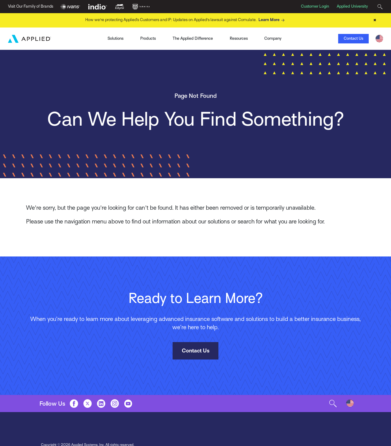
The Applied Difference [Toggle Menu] (193, 38)
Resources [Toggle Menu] (239, 38)
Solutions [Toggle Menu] (115, 38)
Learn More (272, 20)
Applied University (352, 6)
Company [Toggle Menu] (272, 38)
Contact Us (353, 38)
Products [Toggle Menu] (148, 38)
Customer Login (315, 6)
